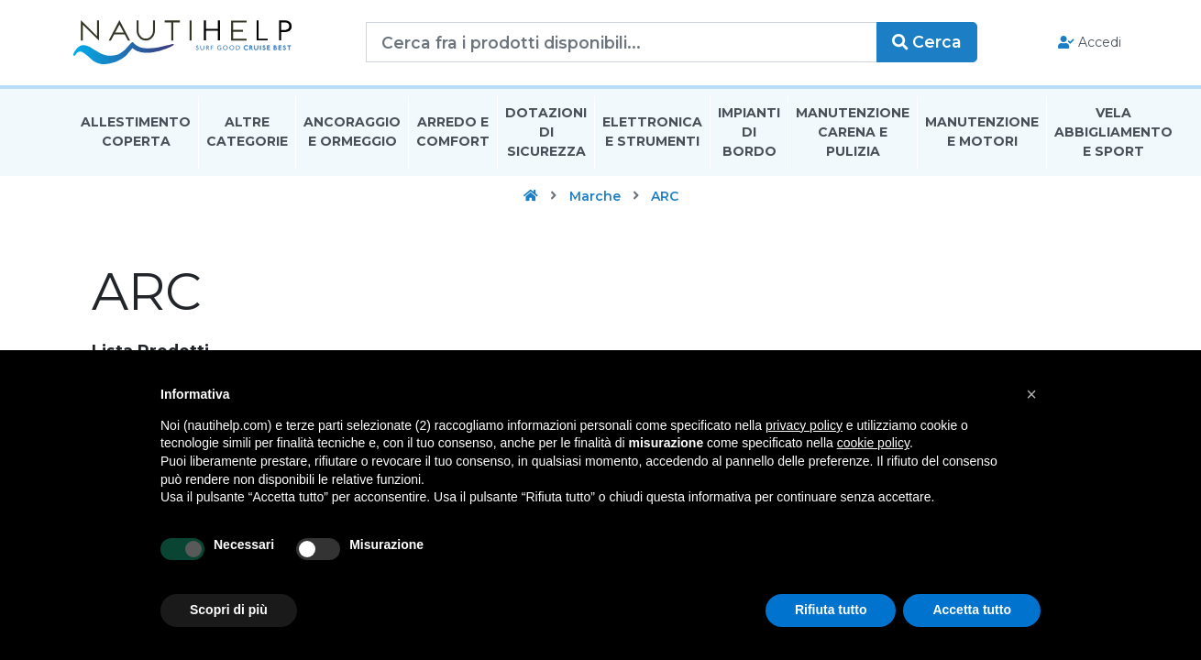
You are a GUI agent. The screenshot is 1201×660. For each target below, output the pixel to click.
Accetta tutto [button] (971, 609)
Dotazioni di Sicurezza (546, 132)
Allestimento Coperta (136, 131)
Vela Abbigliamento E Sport (1113, 132)
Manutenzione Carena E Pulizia (852, 132)
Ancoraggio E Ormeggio (352, 131)
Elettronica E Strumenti (652, 131)
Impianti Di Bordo (749, 132)
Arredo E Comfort (453, 131)
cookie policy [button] (873, 442)
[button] (1031, 394)
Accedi (1089, 42)
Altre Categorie (247, 131)
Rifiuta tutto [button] (831, 609)
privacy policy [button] (804, 425)
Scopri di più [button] (229, 609)
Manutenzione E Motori (982, 131)
